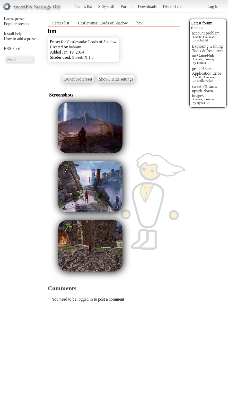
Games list (83, 6)
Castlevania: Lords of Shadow (103, 23)
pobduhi (202, 40)
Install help (13, 33)
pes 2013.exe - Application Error (206, 70)
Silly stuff (106, 6)
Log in (212, 6)
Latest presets (15, 18)
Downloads (147, 6)
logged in (85, 299)
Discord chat (173, 6)
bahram (75, 47)
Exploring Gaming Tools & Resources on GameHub (207, 51)
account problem (206, 33)
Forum (126, 6)
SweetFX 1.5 (83, 57)
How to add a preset (20, 39)
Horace (202, 63)
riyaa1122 (203, 103)
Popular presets (16, 24)
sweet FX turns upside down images (204, 91)
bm (139, 23)
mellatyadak (205, 80)
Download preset (78, 79)
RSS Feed (12, 48)
